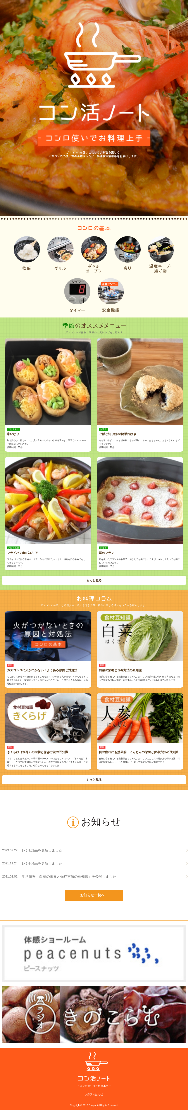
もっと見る (94, 580)
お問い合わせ (94, 1094)
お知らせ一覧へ (92, 895)
